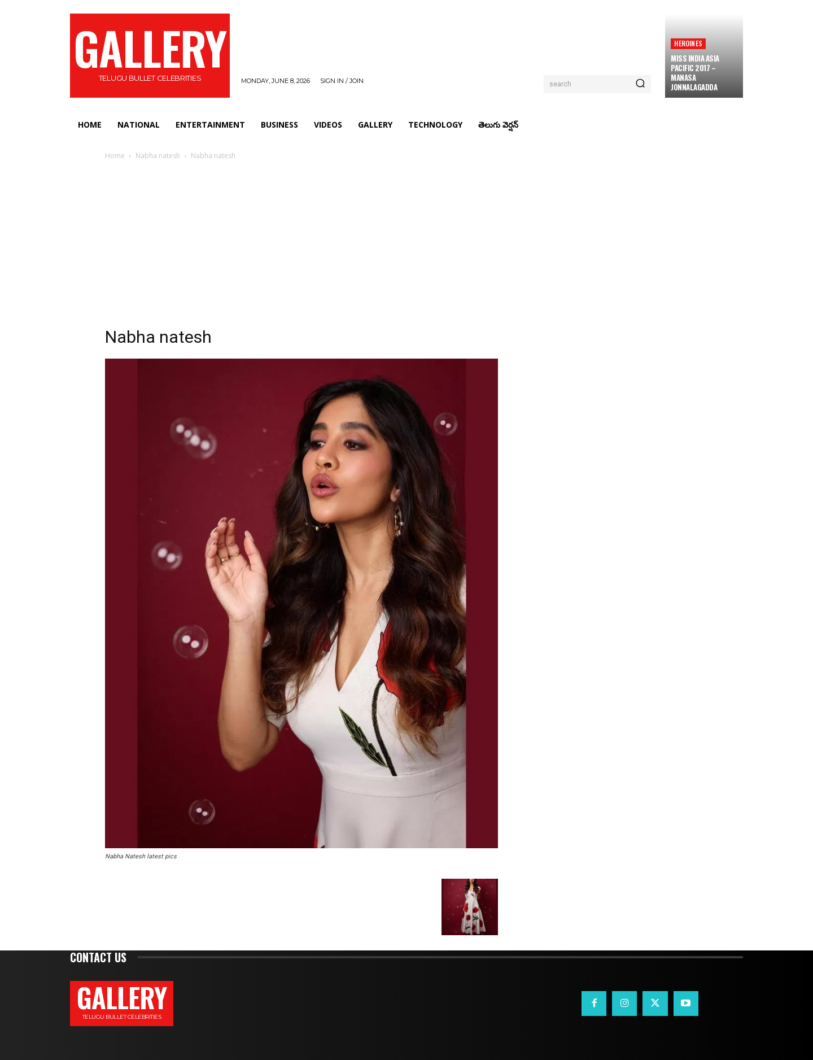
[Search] (640, 84)
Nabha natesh (158, 155)
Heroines (688, 43)
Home (115, 155)
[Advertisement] (406, 247)
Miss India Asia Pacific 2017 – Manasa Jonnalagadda (695, 73)
